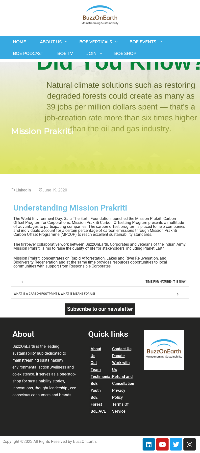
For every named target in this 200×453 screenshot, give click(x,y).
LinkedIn (23, 190)
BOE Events (142, 42)
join (92, 53)
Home (19, 42)
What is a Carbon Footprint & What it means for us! (54, 293)
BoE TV (65, 53)
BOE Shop (125, 53)
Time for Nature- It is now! (166, 281)
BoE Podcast (28, 53)
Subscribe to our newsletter (100, 309)
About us (51, 42)
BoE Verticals (95, 42)
